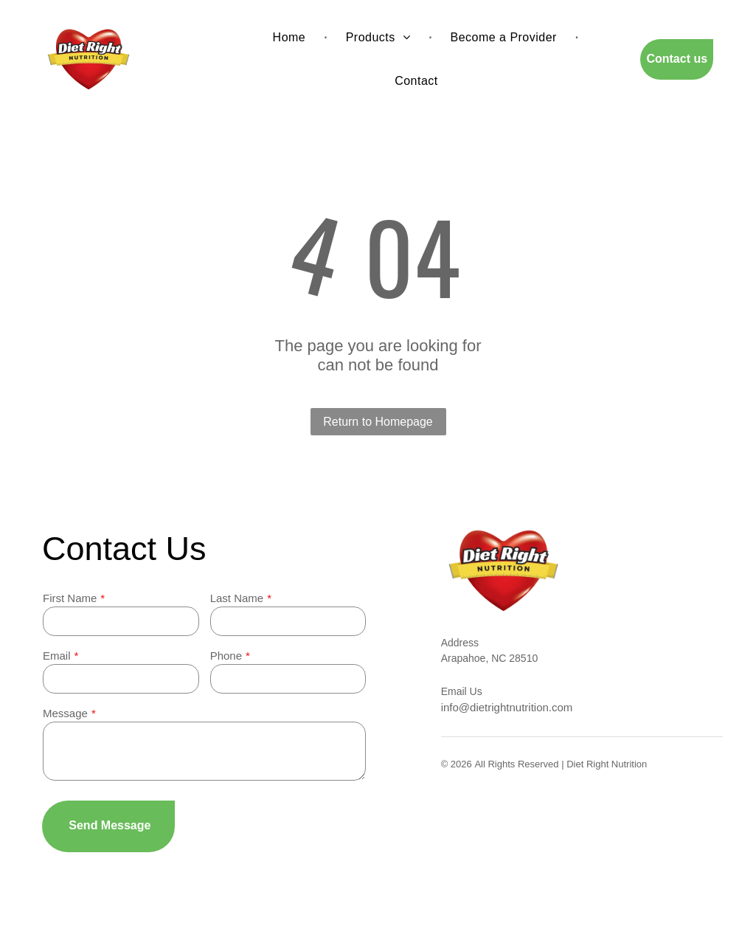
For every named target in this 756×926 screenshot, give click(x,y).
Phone (226, 655)
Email (57, 655)
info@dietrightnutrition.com (507, 707)
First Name (70, 598)
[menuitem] (290, 37)
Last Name (237, 598)
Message (65, 713)
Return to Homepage (378, 421)
